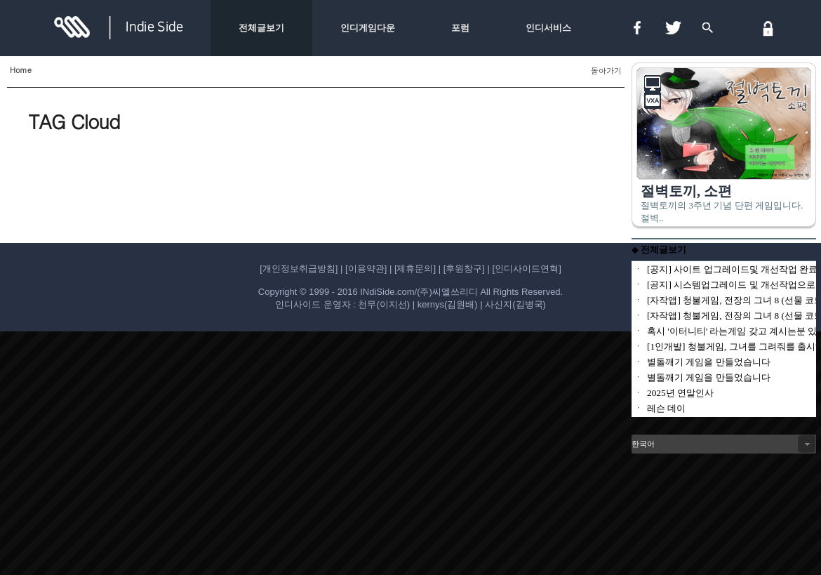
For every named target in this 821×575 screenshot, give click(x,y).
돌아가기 (606, 70)
